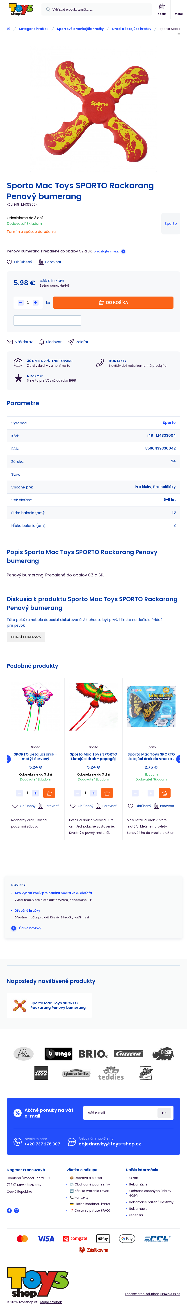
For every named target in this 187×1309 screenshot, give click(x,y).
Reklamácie (138, 1184)
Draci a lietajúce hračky (131, 29)
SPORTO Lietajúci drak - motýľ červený (35, 756)
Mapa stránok (51, 1302)
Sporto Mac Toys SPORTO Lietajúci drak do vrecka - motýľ (151, 756)
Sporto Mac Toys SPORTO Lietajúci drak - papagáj (93, 756)
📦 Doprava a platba (86, 1178)
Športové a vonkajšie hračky (80, 29)
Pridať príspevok (26, 637)
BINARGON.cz (170, 1293)
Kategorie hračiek (33, 29)
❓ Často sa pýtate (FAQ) (90, 1210)
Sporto (171, 223)
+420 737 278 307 (42, 1144)
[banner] (21, 9)
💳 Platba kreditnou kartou (90, 1204)
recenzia (136, 1215)
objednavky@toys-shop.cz (110, 1144)
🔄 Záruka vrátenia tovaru (90, 1191)
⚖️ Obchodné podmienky (90, 1184)
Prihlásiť (164, 1113)
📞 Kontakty (79, 1197)
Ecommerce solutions (142, 1293)
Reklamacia (138, 1208)
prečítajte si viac (107, 251)
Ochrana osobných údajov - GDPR (151, 1193)
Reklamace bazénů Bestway (151, 1202)
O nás (134, 1178)
